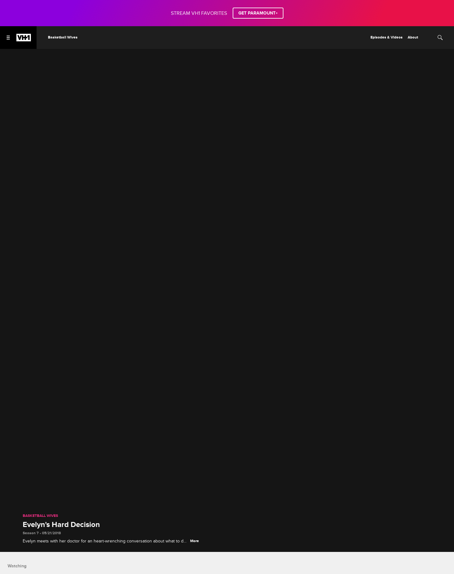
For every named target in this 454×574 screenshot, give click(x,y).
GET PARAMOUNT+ (258, 13)
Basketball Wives (40, 516)
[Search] (440, 37)
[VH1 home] (23, 40)
